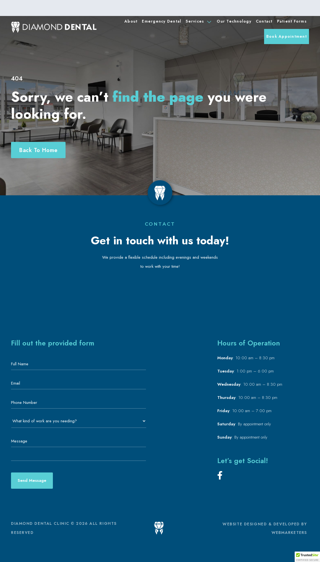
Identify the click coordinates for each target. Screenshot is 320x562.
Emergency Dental (161, 21)
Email (17, 383)
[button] (307, 557)
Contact (264, 21)
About (130, 21)
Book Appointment (286, 36)
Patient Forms (292, 21)
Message (19, 441)
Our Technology (234, 21)
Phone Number (26, 402)
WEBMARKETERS (289, 532)
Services (198, 21)
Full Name (21, 364)
